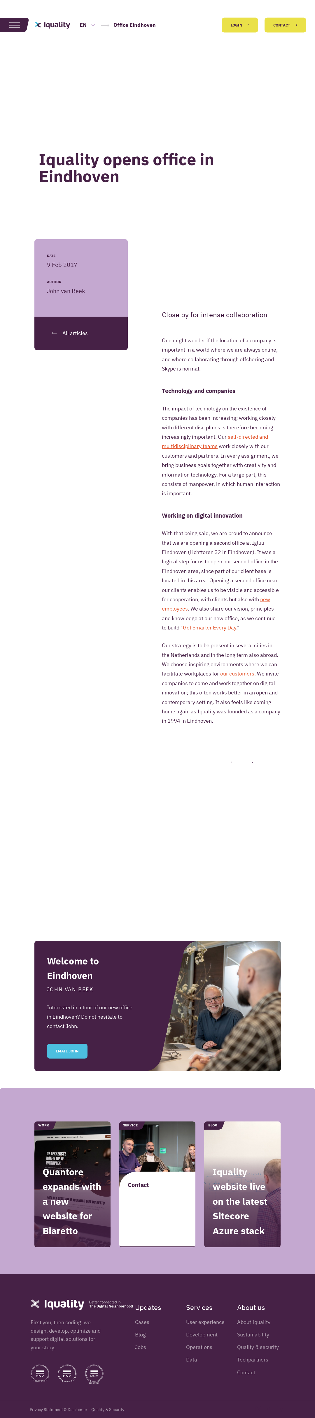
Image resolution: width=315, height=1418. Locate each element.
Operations (199, 1347)
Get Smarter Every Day (209, 627)
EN (88, 25)
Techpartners (252, 1359)
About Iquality (253, 1322)
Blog (140, 1334)
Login (240, 25)
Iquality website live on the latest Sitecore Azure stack (240, 1216)
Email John (67, 1066)
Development (202, 1334)
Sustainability (253, 1334)
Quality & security (258, 1347)
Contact (285, 25)
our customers (237, 673)
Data (191, 1359)
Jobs (140, 1347)
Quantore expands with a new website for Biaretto (72, 1216)
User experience (205, 1322)
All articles (67, 333)
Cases (142, 1322)
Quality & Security (107, 1409)
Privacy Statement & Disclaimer (58, 1409)
